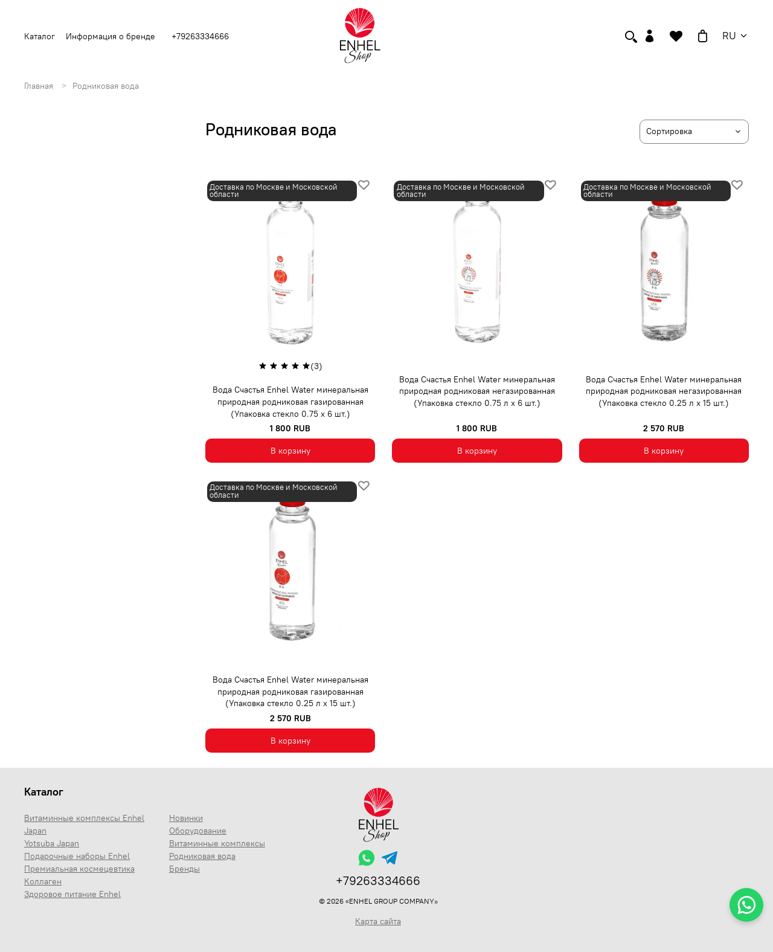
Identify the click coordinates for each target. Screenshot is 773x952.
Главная (38, 85)
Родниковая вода (202, 856)
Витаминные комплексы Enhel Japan (84, 824)
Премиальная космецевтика (79, 868)
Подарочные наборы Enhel (77, 856)
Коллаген (43, 881)
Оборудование (197, 830)
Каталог (43, 792)
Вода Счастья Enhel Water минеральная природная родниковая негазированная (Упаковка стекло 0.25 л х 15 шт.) (664, 391)
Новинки (186, 817)
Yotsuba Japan (51, 843)
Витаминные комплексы (217, 843)
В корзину (290, 450)
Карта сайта (378, 921)
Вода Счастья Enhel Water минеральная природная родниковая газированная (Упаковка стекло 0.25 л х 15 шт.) (290, 691)
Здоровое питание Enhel (72, 894)
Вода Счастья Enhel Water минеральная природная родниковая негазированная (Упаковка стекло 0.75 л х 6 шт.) (477, 391)
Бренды (184, 868)
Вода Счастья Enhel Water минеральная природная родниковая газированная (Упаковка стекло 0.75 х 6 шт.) (290, 401)
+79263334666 (200, 36)
